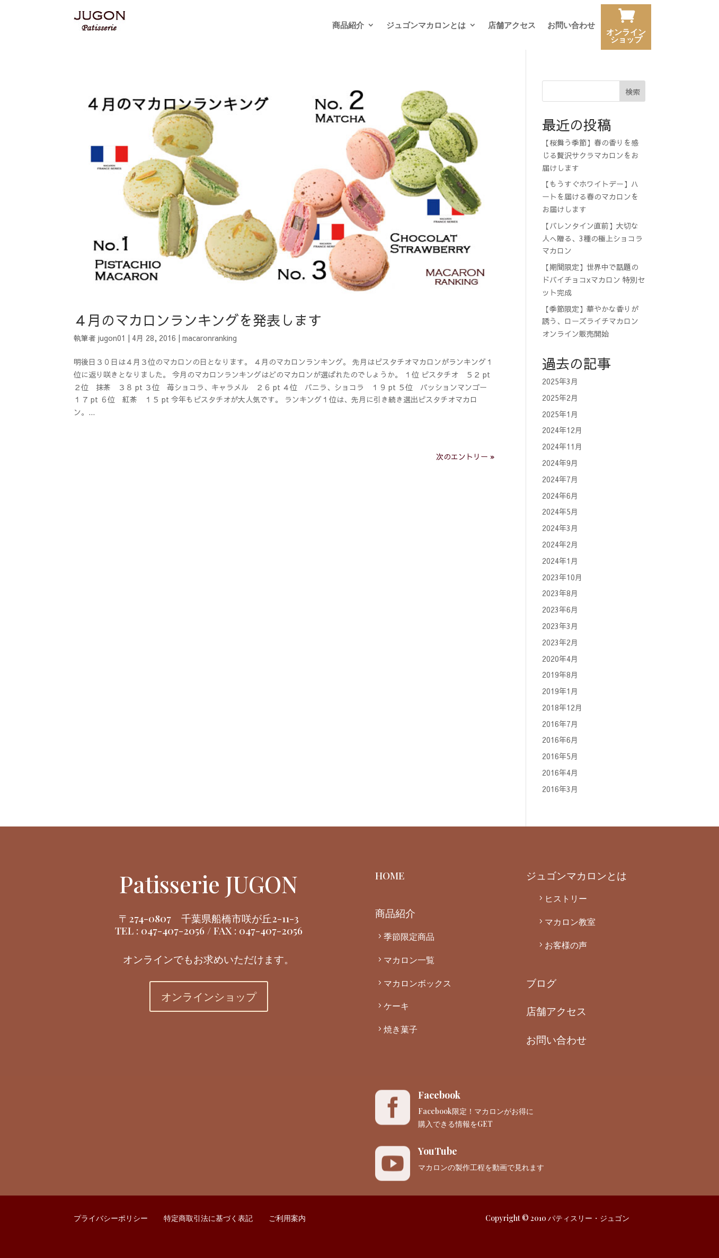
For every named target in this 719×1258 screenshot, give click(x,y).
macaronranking (209, 338)
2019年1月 (560, 691)
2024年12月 (562, 430)
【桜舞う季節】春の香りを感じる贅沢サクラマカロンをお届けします (590, 155)
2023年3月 (560, 626)
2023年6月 (560, 609)
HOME (390, 875)
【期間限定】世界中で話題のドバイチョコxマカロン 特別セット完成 (593, 280)
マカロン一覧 (409, 959)
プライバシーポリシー (111, 1218)
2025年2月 (560, 397)
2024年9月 (560, 462)
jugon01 (112, 338)
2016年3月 (560, 789)
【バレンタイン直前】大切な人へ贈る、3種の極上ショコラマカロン (592, 238)
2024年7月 (560, 479)
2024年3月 (560, 528)
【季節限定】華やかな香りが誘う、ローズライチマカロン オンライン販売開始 (590, 321)
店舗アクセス (512, 25)
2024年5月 (560, 511)
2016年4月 (560, 772)
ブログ (541, 983)
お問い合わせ (571, 25)
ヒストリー (566, 898)
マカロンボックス (417, 983)
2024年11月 (562, 446)
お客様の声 (566, 944)
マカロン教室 (570, 921)
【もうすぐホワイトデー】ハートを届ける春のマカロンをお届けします (590, 196)
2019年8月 (560, 674)
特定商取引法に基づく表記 (208, 1218)
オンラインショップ (626, 28)
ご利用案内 (287, 1218)
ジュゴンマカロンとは (426, 25)
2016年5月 (560, 756)
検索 (632, 91)
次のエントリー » (465, 456)
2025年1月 (560, 414)
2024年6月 (560, 495)
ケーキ (396, 1005)
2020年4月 (560, 658)
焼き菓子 (401, 1029)
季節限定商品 (409, 936)
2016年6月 (560, 739)
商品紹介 (348, 25)
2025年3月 (560, 381)
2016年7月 (560, 723)
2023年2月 (560, 642)
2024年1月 (560, 560)
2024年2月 (560, 544)
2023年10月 (562, 577)
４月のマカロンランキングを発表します (198, 319)
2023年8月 (560, 593)
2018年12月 (562, 707)
